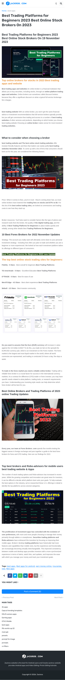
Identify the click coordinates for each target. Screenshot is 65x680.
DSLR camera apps (9, 614)
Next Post (58, 597)
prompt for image (8, 639)
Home (4, 11)
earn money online (43, 566)
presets (5, 635)
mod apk (5, 632)
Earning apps (7, 618)
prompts (5, 643)
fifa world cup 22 (8, 628)
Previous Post (8, 597)
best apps (11, 11)
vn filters (5, 646)
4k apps (5, 607)
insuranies (57, 566)
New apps (10, 569)
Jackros (40, 674)
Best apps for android (25, 566)
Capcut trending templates (12, 611)
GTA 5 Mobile (7, 621)
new (3, 569)
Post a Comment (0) (32, 591)
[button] (3, 3)
